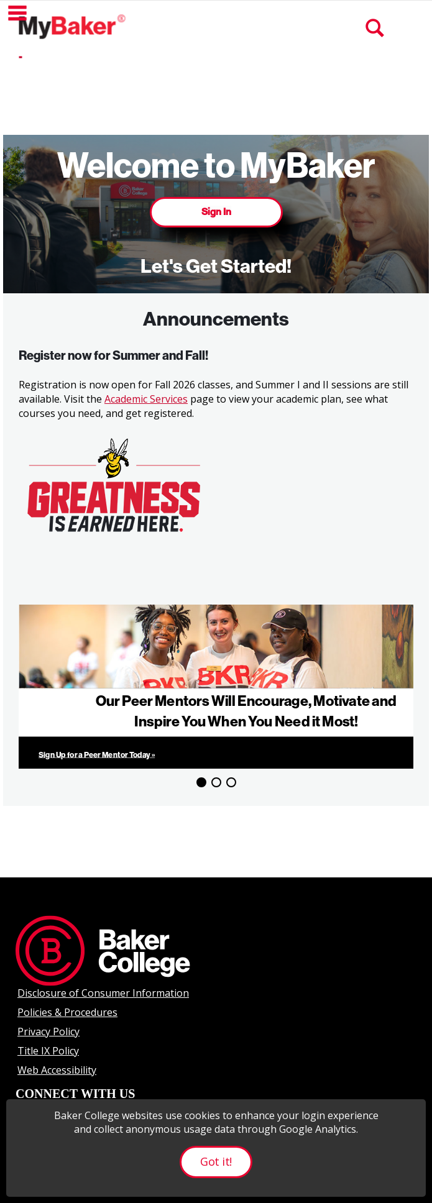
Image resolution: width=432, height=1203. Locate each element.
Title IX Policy (48, 1051)
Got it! (215, 1161)
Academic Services (146, 399)
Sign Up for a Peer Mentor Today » (97, 754)
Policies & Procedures (67, 1012)
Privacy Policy (48, 1031)
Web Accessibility (56, 1070)
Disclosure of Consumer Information (103, 993)
